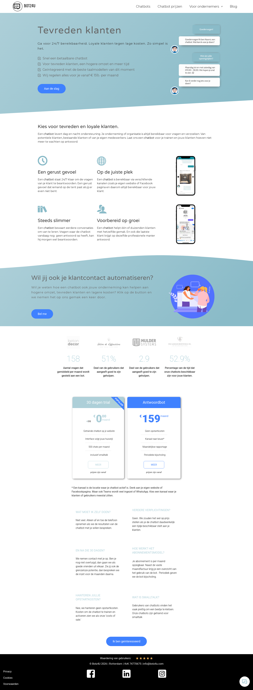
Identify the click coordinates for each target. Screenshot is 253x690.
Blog (233, 6)
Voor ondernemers (206, 6)
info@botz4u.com (153, 663)
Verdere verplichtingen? (151, 510)
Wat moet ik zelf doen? (93, 512)
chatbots (143, 613)
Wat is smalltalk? (145, 597)
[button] (98, 512)
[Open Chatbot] (244, 681)
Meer (98, 464)
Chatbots (143, 6)
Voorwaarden (11, 683)
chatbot (49, 133)
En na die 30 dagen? (90, 550)
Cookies (7, 677)
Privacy (7, 671)
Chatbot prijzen (170, 6)
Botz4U (96, 663)
